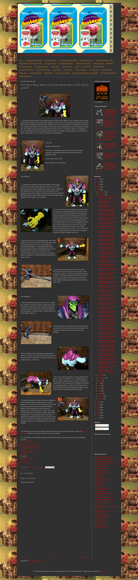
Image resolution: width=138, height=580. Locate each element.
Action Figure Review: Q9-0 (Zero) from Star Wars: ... (106, 295)
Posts (98, 425)
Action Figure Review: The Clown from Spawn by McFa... (107, 358)
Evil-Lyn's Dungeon (81, 70)
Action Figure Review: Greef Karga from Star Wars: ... (106, 265)
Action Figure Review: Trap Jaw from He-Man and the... (107, 333)
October (100, 375)
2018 (98, 407)
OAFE (98, 504)
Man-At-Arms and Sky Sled (29, 448)
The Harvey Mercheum (103, 518)
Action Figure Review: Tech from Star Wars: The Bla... (107, 290)
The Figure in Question (103, 515)
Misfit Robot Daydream (103, 497)
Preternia (99, 509)
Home (21, 60)
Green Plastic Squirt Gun (103, 480)
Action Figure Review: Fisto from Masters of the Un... (107, 206)
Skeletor (23, 450)
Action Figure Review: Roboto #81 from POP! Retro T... (106, 227)
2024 (98, 182)
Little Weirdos (100, 491)
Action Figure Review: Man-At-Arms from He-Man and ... (107, 316)
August (100, 380)
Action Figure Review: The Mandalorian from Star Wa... (107, 252)
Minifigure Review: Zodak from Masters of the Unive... (107, 273)
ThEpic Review (100, 522)
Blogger (102, 571)
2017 (98, 410)
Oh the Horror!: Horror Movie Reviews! (30, 63)
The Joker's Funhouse (41, 67)
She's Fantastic (100, 513)
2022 (98, 187)
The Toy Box (100, 520)
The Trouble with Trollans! (108, 73)
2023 (98, 184)
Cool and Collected (101, 466)
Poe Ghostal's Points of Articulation (106, 506)
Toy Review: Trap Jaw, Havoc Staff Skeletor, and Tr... (106, 307)
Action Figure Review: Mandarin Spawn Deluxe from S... (107, 362)
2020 (98, 402)
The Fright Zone (94, 70)
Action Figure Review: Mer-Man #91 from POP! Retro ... (107, 218)
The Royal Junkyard (35, 73)
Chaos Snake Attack (27, 441)
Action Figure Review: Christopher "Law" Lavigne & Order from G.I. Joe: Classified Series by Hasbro (110, 113)
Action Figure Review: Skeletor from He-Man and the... (107, 312)
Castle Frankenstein (25, 76)
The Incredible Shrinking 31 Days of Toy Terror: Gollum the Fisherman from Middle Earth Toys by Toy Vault (106, 167)
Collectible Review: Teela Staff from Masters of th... (107, 366)
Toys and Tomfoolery (102, 527)
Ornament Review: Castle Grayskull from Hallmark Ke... (107, 328)
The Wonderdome (107, 70)
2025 (98, 179)
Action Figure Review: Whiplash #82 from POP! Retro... (107, 223)
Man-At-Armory (86, 67)
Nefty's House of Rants (103, 502)
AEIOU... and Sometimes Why (105, 459)
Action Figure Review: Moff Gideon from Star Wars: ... (106, 248)
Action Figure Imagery (102, 457)
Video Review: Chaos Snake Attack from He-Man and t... (107, 341)
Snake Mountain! (98, 63)
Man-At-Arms (25, 462)
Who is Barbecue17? (51, 60)
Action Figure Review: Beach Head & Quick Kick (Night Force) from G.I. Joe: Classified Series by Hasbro (106, 124)
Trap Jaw (24, 454)
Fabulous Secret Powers (83, 63)
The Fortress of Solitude (62, 73)
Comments (100, 428)
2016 (98, 412)
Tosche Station (55, 67)
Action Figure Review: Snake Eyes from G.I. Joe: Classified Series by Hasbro (110, 155)
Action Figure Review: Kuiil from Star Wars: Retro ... (107, 257)
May (99, 388)
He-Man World (100, 482)
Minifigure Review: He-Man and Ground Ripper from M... (107, 282)
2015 (98, 415)
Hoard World (100, 484)
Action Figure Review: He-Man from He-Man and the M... (107, 320)
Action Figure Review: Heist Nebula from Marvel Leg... (106, 235)
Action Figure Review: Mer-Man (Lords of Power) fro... (107, 197)
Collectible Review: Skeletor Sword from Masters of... (106, 371)
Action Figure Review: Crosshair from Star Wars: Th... (107, 286)
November (101, 194)
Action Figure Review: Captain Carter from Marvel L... (107, 240)
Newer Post (24, 557)
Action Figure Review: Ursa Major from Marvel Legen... (106, 244)
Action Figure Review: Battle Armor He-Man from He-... (106, 350)
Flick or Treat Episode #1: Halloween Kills (105, 201)
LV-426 (77, 67)
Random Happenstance (103, 511)
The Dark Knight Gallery (66, 63)
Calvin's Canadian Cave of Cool (105, 464)
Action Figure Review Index (33, 60)
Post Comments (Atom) (36, 561)
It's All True (99, 486)
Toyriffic (98, 525)
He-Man (23, 444)
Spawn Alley (22, 73)
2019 (98, 405)
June (99, 385)
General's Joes (100, 477)
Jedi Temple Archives (102, 489)
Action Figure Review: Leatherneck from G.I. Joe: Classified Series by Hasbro (110, 146)
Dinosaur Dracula (101, 473)
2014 (98, 418)
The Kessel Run (67, 67)
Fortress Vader (48, 73)
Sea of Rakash (67, 70)
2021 (98, 189)
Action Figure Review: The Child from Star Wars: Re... (107, 269)
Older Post (85, 557)
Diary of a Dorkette (101, 470)
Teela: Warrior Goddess (26, 70)
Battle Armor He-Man (27, 458)
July (99, 383)
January (100, 399)
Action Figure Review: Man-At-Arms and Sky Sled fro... (107, 324)
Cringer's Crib (57, 70)
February (101, 396)
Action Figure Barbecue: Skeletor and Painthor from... (107, 354)
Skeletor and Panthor (27, 452)
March (100, 393)
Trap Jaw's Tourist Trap (43, 70)
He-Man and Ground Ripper (30, 446)
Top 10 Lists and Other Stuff (104, 60)
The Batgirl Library (50, 63)
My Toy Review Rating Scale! (68, 60)
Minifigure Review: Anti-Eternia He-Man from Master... (107, 278)
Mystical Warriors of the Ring (104, 499)
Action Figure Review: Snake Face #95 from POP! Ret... (106, 210)
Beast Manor (109, 63)
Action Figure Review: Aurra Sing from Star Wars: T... (106, 299)
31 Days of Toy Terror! (86, 60)
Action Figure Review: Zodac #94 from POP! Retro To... (106, 214)
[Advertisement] (55, 540)
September (101, 378)
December (101, 192)
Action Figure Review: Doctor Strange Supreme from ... (106, 231)
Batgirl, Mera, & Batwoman (104, 461)
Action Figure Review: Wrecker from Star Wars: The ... (107, 303)
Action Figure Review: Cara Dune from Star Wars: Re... (106, 261)
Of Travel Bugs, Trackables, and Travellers (85, 73)
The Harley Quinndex (25, 67)
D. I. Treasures (100, 468)
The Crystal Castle (98, 67)
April (99, 391)
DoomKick (99, 475)
